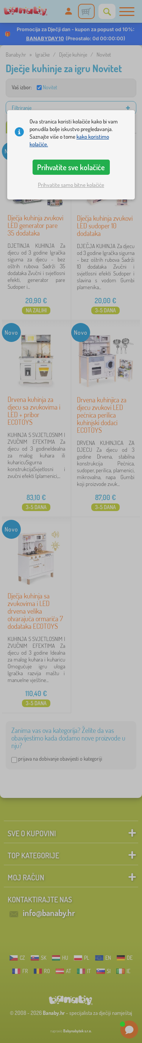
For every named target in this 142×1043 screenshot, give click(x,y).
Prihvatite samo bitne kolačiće (71, 184)
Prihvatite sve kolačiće (71, 167)
